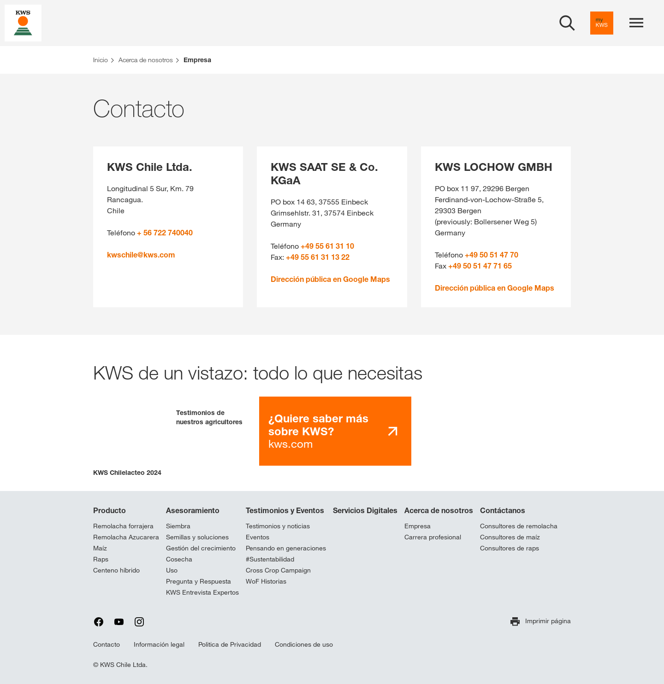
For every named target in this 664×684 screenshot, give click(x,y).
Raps (100, 559)
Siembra (178, 526)
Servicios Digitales (365, 510)
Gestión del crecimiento (201, 548)
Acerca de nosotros (438, 510)
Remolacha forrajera (123, 526)
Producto (109, 510)
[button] (127, 437)
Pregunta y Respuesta (198, 581)
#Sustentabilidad (270, 559)
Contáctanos (502, 510)
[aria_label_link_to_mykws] (601, 23)
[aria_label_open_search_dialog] (567, 23)
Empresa (417, 526)
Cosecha (179, 559)
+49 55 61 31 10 (327, 246)
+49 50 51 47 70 (491, 254)
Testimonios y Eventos (285, 510)
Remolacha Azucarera (126, 537)
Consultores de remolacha (518, 526)
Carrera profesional (432, 537)
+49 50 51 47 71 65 (480, 265)
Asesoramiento (192, 510)
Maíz (100, 548)
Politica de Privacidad (229, 644)
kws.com (318, 431)
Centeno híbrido (116, 570)
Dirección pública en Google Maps (330, 279)
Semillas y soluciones (197, 537)
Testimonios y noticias (278, 526)
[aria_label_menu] (636, 23)
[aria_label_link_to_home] (23, 22)
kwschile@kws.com (141, 254)
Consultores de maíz (510, 537)
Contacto (106, 644)
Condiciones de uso (304, 644)
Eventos (257, 537)
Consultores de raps (509, 548)
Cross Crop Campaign (278, 570)
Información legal (159, 644)
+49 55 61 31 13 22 (318, 257)
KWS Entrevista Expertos (202, 592)
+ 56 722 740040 (165, 232)
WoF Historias (266, 581)
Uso (172, 570)
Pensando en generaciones (286, 548)
